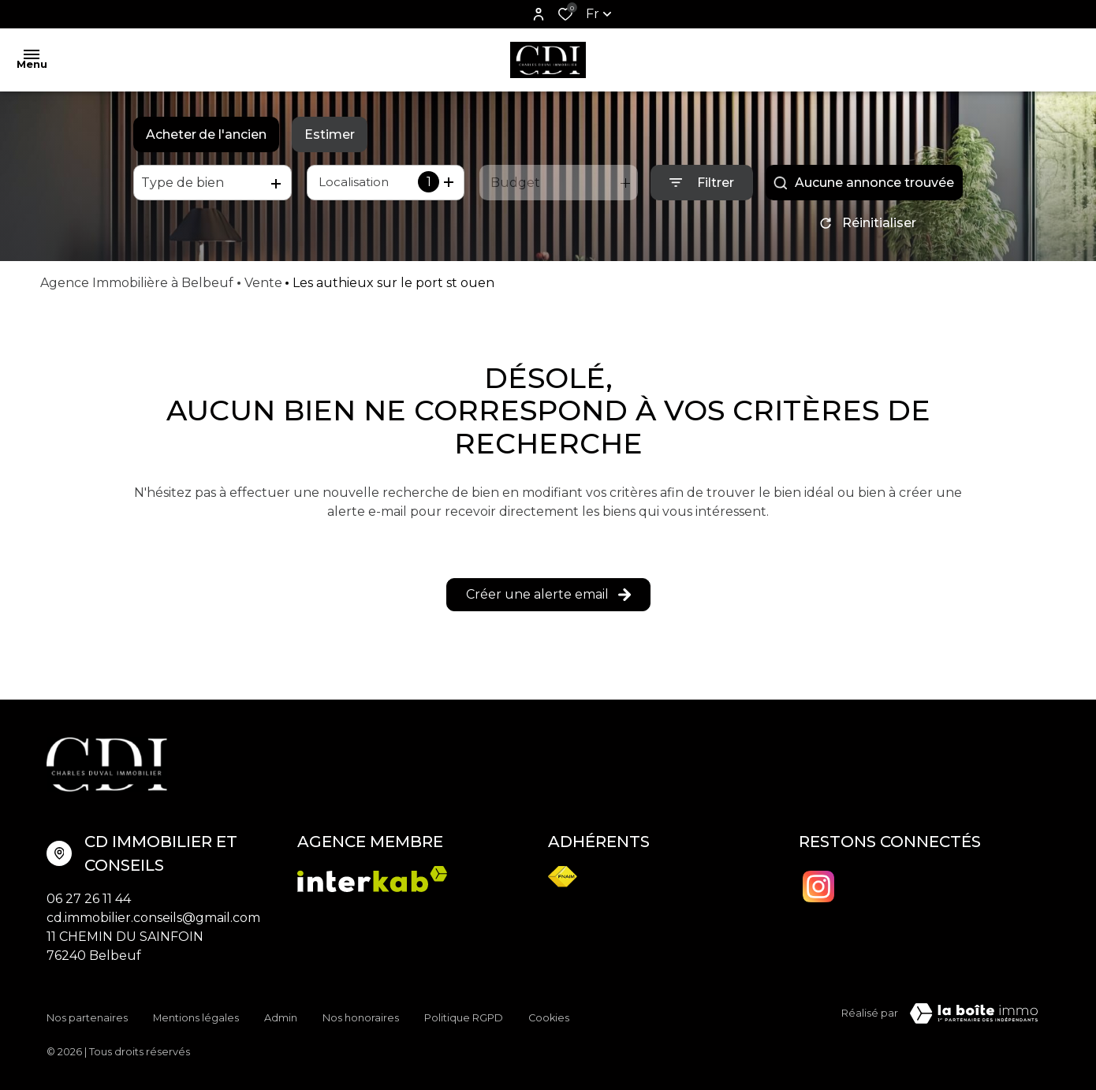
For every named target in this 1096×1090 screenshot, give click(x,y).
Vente (263, 288)
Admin (280, 1016)
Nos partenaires (87, 1016)
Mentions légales (196, 1016)
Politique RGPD (463, 1016)
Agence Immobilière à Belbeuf (136, 288)
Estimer (329, 134)
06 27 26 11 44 (89, 904)
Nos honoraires (360, 1016)
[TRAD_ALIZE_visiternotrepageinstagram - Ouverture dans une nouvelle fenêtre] (818, 892)
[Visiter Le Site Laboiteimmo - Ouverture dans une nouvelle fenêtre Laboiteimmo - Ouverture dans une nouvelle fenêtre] (973, 1019)
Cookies (548, 1016)
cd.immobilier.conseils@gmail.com (153, 923)
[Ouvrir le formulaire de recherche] (702, 182)
